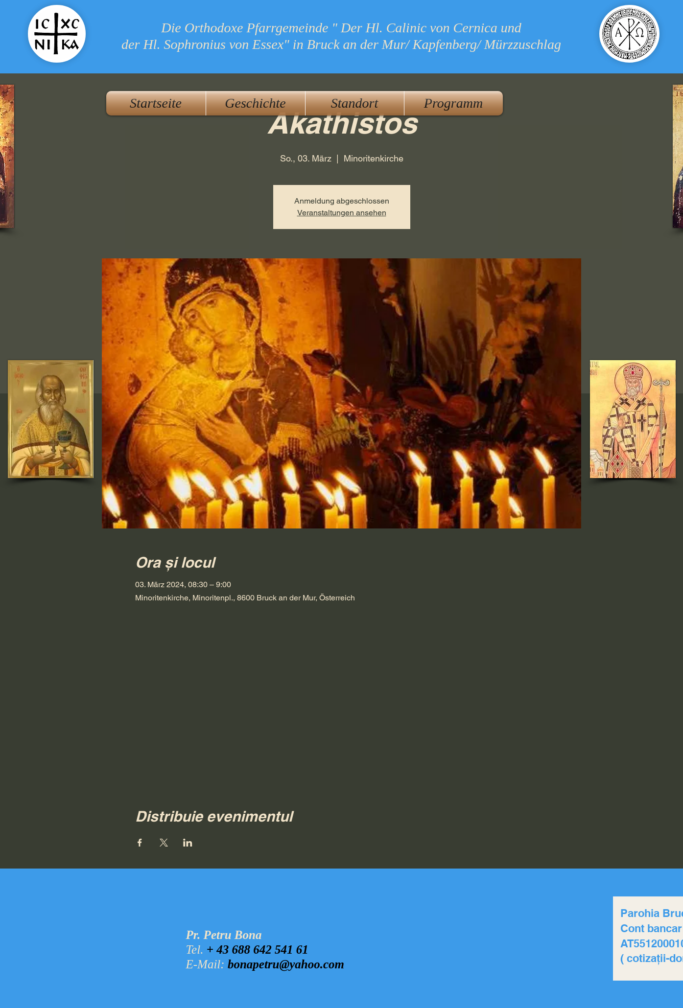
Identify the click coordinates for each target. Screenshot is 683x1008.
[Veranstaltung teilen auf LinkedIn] (187, 843)
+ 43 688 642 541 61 (257, 949)
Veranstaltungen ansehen (341, 212)
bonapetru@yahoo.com (286, 964)
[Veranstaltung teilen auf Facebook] (139, 843)
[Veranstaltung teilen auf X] (163, 843)
